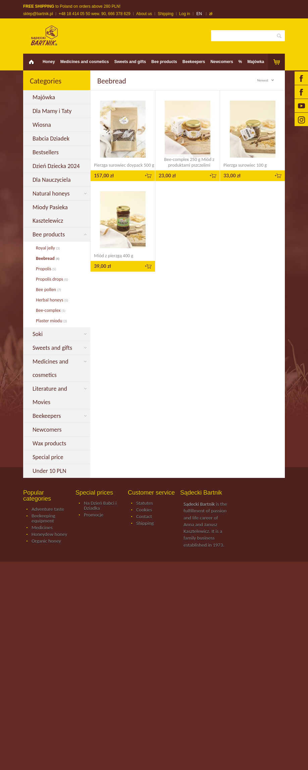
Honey (49, 61)
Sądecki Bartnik (199, 504)
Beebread (47, 258)
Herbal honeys (52, 300)
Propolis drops (52, 279)
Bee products (164, 61)
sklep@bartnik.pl (38, 13)
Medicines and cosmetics (84, 61)
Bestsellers (46, 152)
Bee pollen (48, 289)
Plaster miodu (51, 321)
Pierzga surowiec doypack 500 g (124, 165)
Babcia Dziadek (52, 138)
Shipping (165, 13)
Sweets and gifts (130, 61)
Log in (184, 13)
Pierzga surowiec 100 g (245, 165)
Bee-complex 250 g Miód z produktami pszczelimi (189, 162)
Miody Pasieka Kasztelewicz (50, 214)
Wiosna (42, 124)
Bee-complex (50, 310)
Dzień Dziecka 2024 (57, 166)
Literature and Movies (50, 395)
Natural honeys (52, 193)
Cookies (144, 510)
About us (144, 13)
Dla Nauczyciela (53, 179)
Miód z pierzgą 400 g (113, 256)
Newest (266, 80)
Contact (144, 516)
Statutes (144, 503)
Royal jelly (48, 248)
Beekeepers (194, 61)
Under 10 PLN (50, 471)
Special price (49, 457)
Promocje (93, 515)
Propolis (46, 269)
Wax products (50, 443)
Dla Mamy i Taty (53, 111)
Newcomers (221, 61)
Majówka (255, 61)
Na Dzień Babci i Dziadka (100, 506)
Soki (38, 334)
